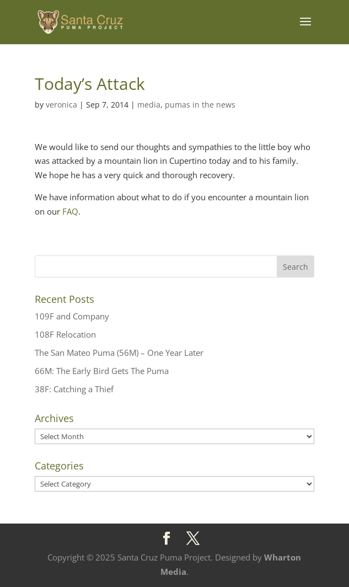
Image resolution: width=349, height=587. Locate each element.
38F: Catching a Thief (74, 388)
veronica (61, 104)
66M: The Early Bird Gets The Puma (102, 370)
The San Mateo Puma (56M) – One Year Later (119, 352)
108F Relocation (65, 334)
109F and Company (72, 316)
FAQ (70, 211)
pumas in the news (200, 104)
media (148, 104)
